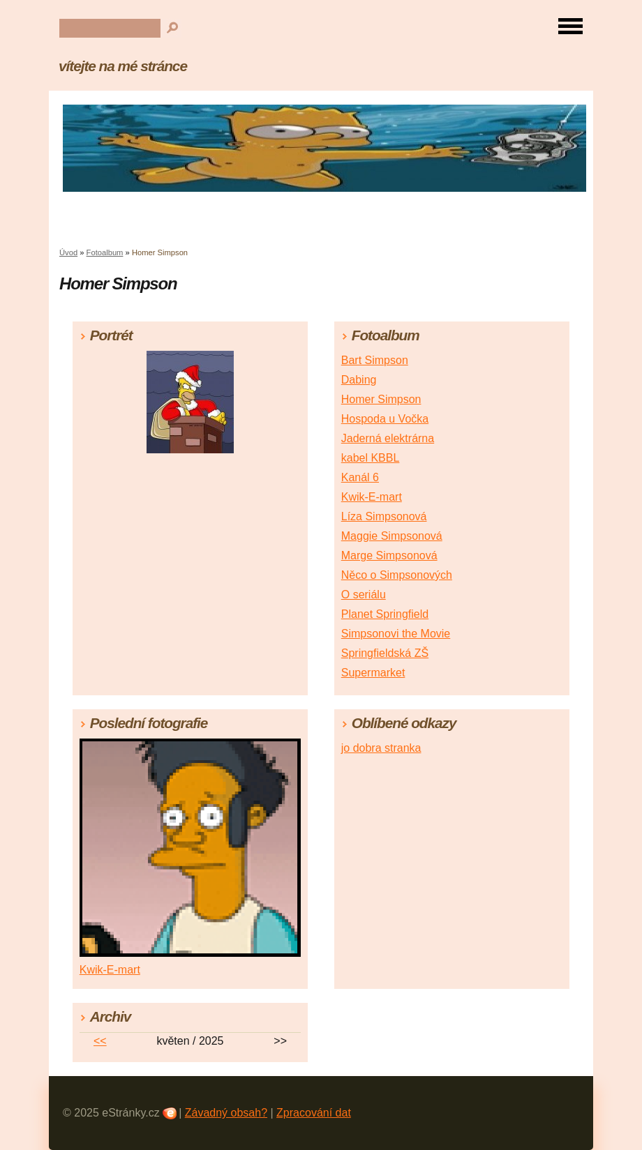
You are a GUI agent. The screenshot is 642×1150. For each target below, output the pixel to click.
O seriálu (363, 594)
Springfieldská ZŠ (384, 653)
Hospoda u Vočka (384, 419)
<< (100, 1041)
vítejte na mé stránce (123, 66)
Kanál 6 (360, 477)
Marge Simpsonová (389, 555)
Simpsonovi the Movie (396, 634)
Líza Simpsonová (384, 516)
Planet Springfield (384, 614)
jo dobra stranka (381, 748)
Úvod (68, 252)
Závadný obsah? (226, 1113)
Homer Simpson (381, 399)
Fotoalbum (105, 252)
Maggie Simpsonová (391, 536)
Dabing (359, 380)
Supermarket (373, 673)
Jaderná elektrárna (387, 438)
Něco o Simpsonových (396, 575)
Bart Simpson (374, 360)
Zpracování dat (313, 1113)
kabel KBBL (370, 458)
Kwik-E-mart (371, 497)
